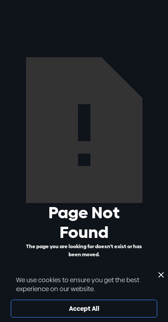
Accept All (84, 308)
